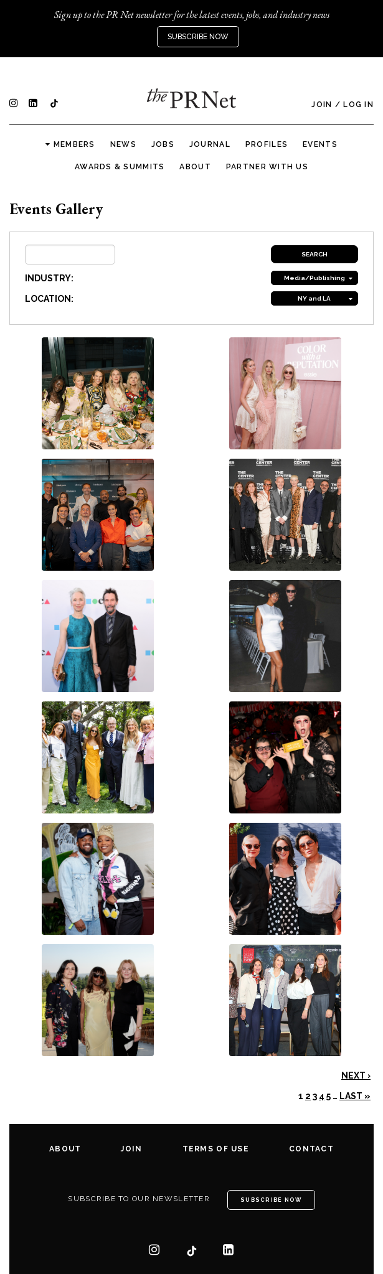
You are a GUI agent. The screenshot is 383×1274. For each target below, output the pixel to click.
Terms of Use (215, 1149)
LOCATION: (49, 298)
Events (320, 144)
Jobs (162, 144)
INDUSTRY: (49, 278)
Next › (356, 1075)
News (123, 144)
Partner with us (267, 167)
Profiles (266, 144)
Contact (311, 1149)
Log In (358, 104)
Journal (209, 144)
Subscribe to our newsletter (139, 1198)
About (194, 167)
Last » (355, 1096)
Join (321, 104)
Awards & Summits (119, 167)
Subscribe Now (198, 36)
